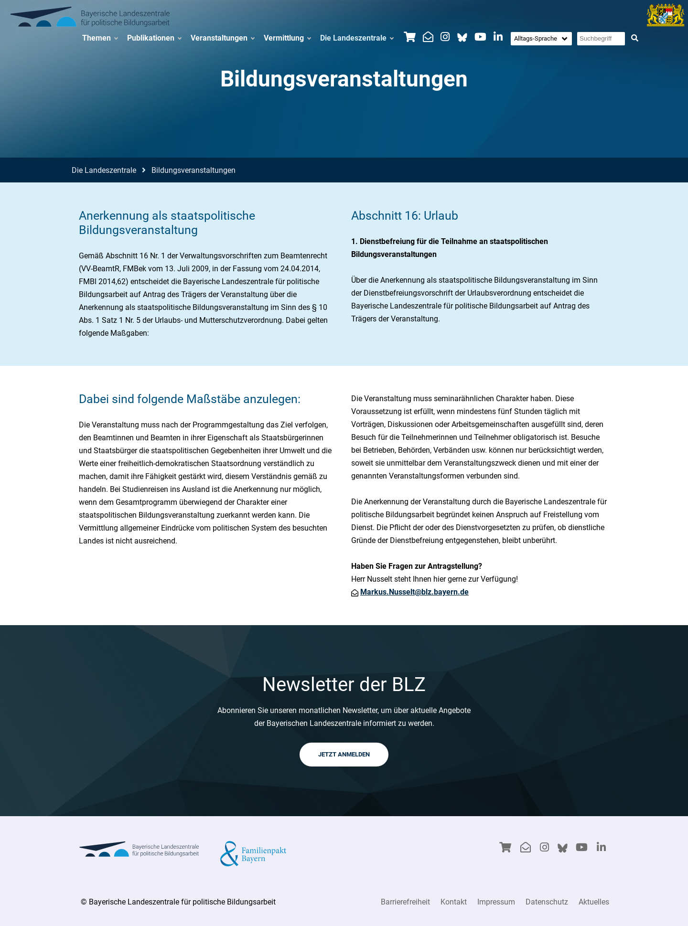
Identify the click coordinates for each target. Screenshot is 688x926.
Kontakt (454, 901)
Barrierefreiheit (405, 901)
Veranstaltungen (222, 38)
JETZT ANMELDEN (344, 754)
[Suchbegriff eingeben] (601, 38)
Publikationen (154, 38)
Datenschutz (547, 901)
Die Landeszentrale (356, 38)
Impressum (496, 901)
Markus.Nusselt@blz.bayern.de (414, 591)
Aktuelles (594, 901)
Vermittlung (287, 38)
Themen (100, 38)
